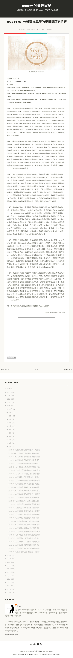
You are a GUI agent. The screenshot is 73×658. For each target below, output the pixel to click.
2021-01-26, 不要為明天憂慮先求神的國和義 (24, 467)
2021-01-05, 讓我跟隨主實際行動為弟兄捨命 (24, 538)
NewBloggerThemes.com (52, 654)
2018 (9, 562)
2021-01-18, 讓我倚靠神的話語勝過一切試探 (24, 494)
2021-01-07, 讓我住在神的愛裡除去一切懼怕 (24, 531)
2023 (9, 399)
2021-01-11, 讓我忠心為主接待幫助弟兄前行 (24, 518)
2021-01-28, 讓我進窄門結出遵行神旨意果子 (24, 460)
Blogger (51, 651)
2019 (9, 559)
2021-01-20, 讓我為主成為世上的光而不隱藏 (24, 487)
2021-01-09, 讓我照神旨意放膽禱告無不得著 (24, 525)
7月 (10, 426)
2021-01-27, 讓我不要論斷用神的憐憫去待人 (24, 463)
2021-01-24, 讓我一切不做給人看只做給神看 (24, 474)
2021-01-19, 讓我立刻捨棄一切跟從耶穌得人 (24, 491)
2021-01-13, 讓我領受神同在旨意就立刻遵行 (24, 511)
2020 (9, 555)
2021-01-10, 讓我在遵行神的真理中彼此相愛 (24, 521)
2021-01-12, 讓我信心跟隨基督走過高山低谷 (24, 514)
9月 (10, 419)
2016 (9, 569)
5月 (10, 433)
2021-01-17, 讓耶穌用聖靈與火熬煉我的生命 (24, 497)
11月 (11, 413)
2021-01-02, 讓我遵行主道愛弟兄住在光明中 (24, 548)
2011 (9, 586)
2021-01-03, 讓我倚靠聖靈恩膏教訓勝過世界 (24, 545)
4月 (10, 436)
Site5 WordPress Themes (26, 654)
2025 (9, 392)
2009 (9, 593)
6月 (10, 429)
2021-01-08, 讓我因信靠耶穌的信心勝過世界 (24, 528)
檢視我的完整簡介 (11, 634)
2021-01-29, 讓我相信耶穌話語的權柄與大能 (24, 457)
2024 (9, 395)
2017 (9, 565)
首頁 (36, 369)
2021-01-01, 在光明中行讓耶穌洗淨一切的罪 (24, 552)
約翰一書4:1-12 (20, 81)
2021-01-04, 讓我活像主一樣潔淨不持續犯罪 (24, 542)
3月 (10, 440)
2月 (10, 443)
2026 (9, 389)
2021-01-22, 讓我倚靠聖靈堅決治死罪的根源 (24, 480)
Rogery (20, 606)
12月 (11, 409)
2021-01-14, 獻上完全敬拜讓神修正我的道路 (24, 508)
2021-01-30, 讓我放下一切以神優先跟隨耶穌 (24, 453)
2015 (9, 572)
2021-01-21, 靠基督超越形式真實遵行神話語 (24, 484)
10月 (11, 416)
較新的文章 (5, 369)
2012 (9, 582)
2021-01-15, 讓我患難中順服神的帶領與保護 (24, 504)
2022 (9, 402)
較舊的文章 (68, 369)
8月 (10, 423)
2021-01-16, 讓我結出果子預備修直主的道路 (24, 501)
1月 (10, 447)
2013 (9, 579)
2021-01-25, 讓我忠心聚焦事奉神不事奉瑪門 (24, 470)
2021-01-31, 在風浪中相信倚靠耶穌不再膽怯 (24, 450)
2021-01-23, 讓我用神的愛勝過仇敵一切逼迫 (24, 477)
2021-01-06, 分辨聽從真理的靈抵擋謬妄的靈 (36, 22)
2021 (9, 406)
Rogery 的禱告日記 (36, 5)
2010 (9, 589)
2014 (9, 576)
